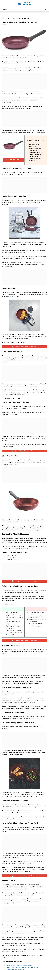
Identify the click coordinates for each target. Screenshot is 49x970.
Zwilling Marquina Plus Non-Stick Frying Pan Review (22, 967)
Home (4, 18)
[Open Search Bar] (46, 9)
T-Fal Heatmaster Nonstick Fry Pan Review (19, 965)
